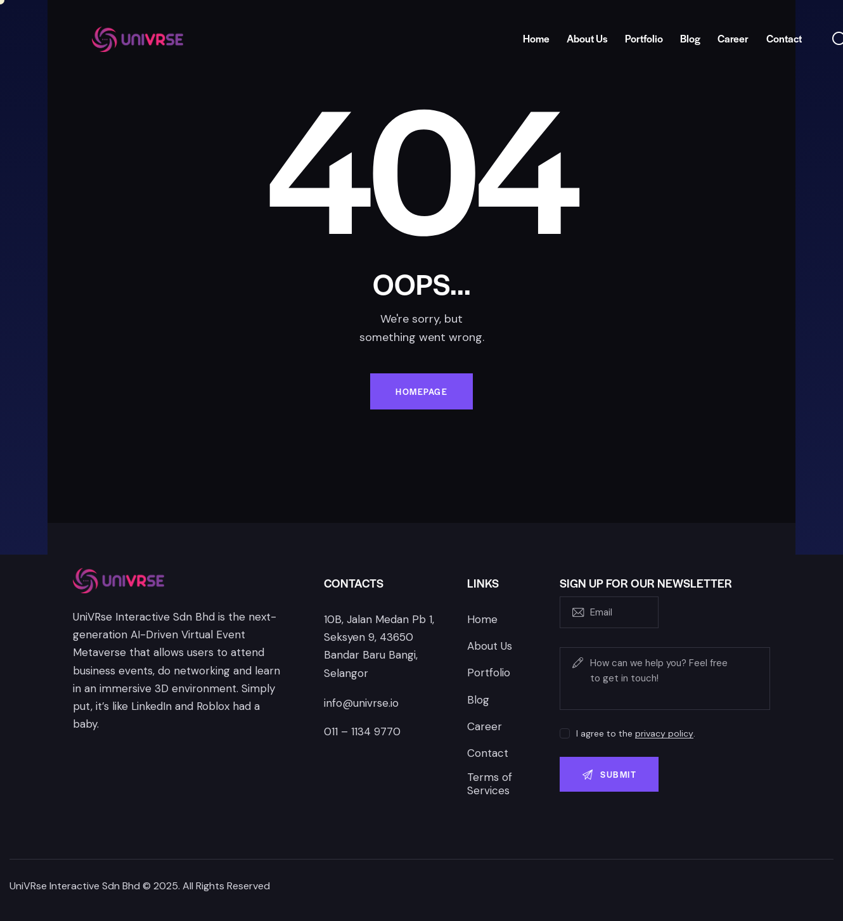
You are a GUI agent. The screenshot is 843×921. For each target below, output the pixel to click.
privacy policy (664, 733)
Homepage (421, 391)
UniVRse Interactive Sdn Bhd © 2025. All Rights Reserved (140, 885)
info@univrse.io (361, 703)
